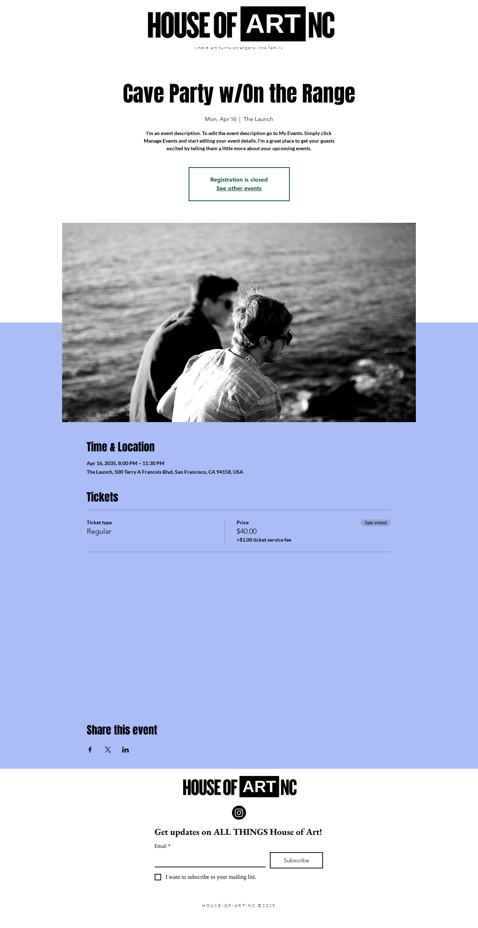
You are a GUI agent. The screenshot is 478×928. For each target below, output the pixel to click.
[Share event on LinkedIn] (125, 750)
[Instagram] (239, 813)
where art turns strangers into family (239, 47)
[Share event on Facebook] (90, 750)
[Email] (208, 859)
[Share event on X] (107, 750)
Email (163, 846)
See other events (239, 188)
